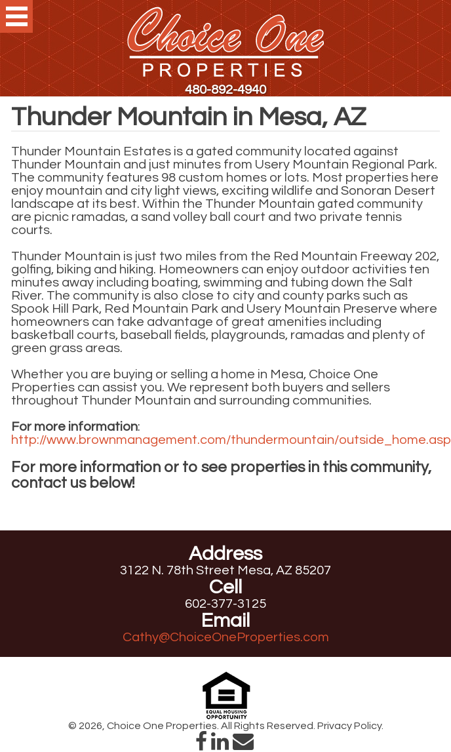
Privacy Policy (349, 726)
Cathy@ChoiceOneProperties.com (226, 637)
